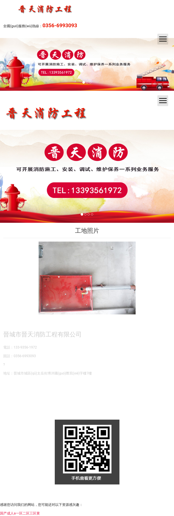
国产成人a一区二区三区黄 (20, 513)
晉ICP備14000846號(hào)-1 (140, 495)
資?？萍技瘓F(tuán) (86, 495)
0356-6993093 (59, 25)
